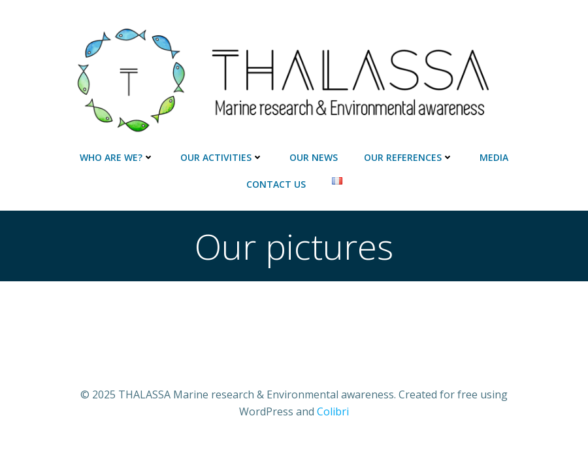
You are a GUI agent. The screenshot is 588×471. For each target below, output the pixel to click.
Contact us (276, 184)
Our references (408, 157)
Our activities (221, 157)
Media (494, 157)
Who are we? (117, 157)
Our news (313, 157)
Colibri (333, 411)
